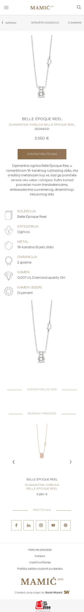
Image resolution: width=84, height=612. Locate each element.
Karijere (40, 556)
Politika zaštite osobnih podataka (40, 569)
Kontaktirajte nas (42, 154)
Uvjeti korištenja (40, 562)
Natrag (8, 22)
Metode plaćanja (40, 550)
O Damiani (74, 22)
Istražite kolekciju (45, 22)
